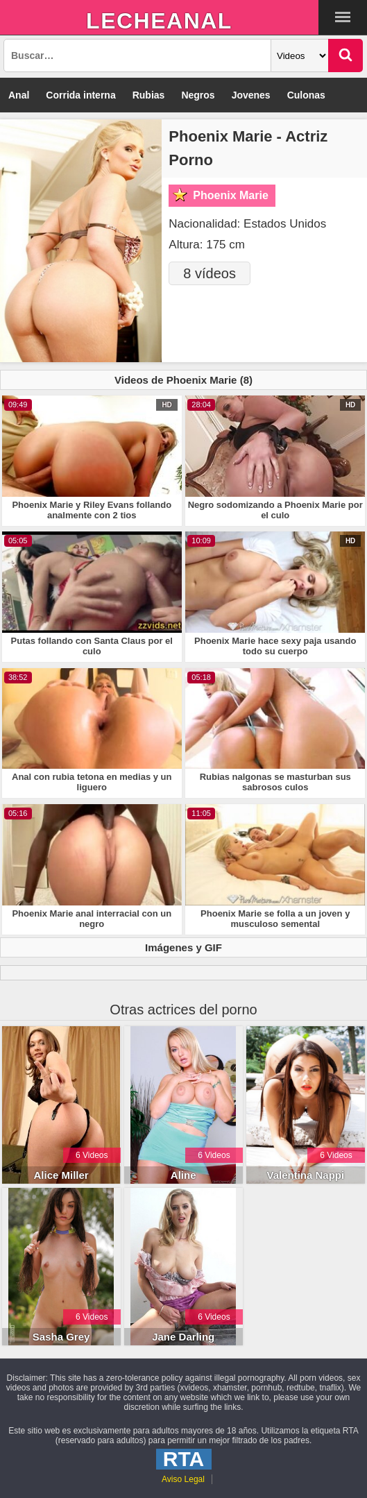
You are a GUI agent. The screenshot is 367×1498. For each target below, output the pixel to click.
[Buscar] (345, 55)
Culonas (306, 95)
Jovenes (251, 95)
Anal (18, 95)
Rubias (149, 95)
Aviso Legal (183, 1479)
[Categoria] (299, 55)
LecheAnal (159, 20)
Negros (197, 95)
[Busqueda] (137, 55)
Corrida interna (80, 95)
